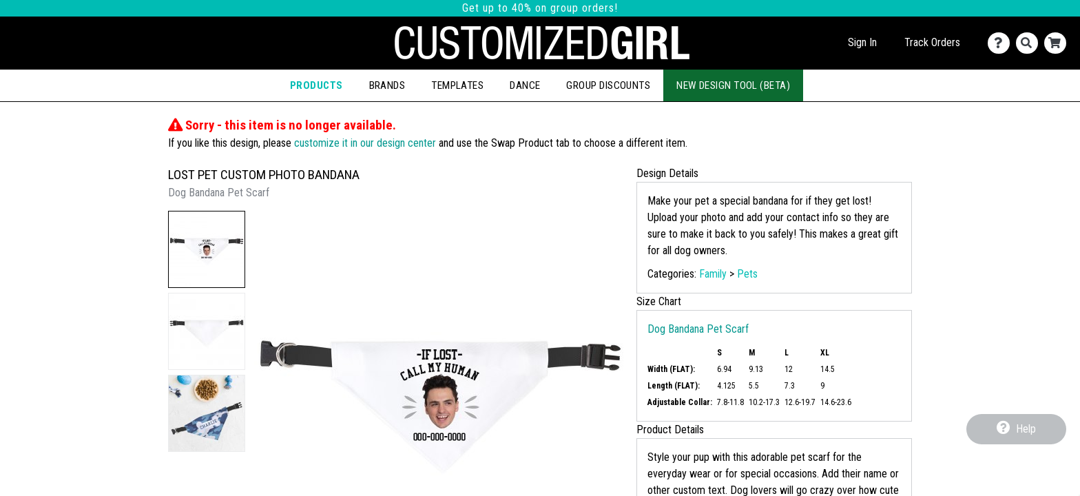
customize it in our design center (365, 142)
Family (713, 273)
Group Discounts (608, 85)
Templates (457, 85)
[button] (207, 249)
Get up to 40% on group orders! (540, 7)
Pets (747, 273)
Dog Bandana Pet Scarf (698, 328)
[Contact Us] (1002, 43)
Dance (525, 85)
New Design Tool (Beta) (733, 85)
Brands (387, 85)
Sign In (862, 42)
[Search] (1030, 43)
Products (316, 85)
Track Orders (932, 42)
